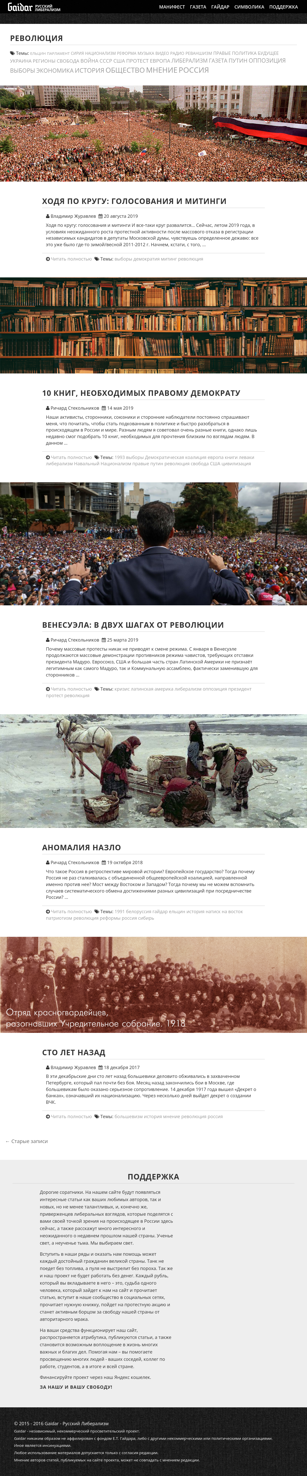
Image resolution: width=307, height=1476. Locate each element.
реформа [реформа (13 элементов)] (126, 53)
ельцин (177, 911)
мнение (171, 1116)
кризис (122, 689)
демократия (146, 259)
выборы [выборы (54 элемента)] (22, 70)
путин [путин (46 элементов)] (238, 60)
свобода (200, 463)
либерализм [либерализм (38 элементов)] (189, 60)
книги (231, 457)
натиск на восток (224, 911)
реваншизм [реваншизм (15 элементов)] (198, 53)
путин (156, 463)
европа (215, 457)
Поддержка (283, 11)
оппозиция (215, 689)
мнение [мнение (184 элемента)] (161, 70)
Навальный (86, 463)
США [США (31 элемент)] (119, 60)
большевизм (129, 1116)
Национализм (116, 463)
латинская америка (152, 689)
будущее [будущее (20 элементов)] (268, 53)
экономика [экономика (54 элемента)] (55, 70)
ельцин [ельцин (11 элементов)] (38, 53)
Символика (249, 11)
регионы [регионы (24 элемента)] (44, 61)
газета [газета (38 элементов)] (218, 60)
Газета (198, 11)
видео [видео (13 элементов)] (162, 53)
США (215, 463)
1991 (120, 911)
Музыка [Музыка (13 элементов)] (145, 53)
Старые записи (26, 1141)
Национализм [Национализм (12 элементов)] (100, 53)
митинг (169, 259)
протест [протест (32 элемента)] (137, 60)
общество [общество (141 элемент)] (125, 70)
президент (239, 689)
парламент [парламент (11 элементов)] (58, 53)
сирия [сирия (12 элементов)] (77, 53)
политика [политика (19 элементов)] (244, 53)
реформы (110, 918)
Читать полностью (71, 259)
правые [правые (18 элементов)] (222, 53)
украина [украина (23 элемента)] (21, 61)
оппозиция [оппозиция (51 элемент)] (267, 60)
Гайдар (220, 11)
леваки (246, 457)
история (195, 911)
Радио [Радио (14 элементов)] (177, 53)
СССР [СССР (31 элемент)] (105, 60)
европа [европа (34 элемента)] (160, 60)
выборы (123, 259)
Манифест (172, 11)
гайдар (160, 911)
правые (140, 463)
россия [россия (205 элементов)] (194, 70)
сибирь (146, 918)
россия (129, 918)
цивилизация (236, 463)
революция (190, 259)
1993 (120, 457)
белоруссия (138, 911)
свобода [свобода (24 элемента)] (68, 61)
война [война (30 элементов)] (89, 60)
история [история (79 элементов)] (89, 70)
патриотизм (59, 918)
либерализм (59, 463)
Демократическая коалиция (176, 457)
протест (54, 695)
